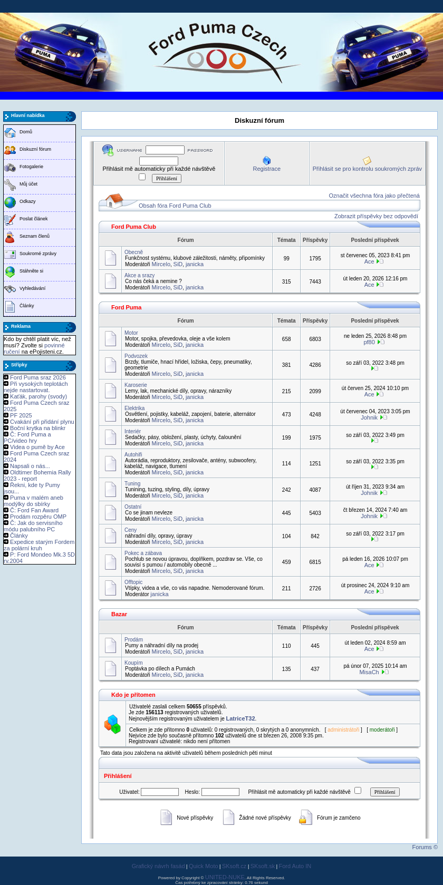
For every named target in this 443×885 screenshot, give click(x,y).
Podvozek (136, 356)
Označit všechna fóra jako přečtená (374, 195)
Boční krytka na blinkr (37, 428)
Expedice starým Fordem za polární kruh (39, 545)
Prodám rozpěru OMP (38, 516)
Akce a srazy (139, 275)
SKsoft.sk (263, 866)
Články (27, 305)
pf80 (368, 342)
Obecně (133, 252)
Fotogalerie (31, 166)
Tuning (132, 484)
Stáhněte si (31, 271)
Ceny (130, 530)
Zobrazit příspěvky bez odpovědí (376, 216)
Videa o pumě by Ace (37, 447)
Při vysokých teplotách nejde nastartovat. (36, 387)
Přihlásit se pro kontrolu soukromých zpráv (367, 169)
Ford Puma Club (133, 226)
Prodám (133, 640)
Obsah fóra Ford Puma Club (175, 205)
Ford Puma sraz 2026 (38, 377)
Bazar (119, 614)
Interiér (132, 431)
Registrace (267, 169)
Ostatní (132, 507)
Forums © (425, 847)
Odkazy (28, 201)
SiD (178, 264)
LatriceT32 (240, 718)
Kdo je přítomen (133, 695)
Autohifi (133, 455)
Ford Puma (126, 307)
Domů (26, 131)
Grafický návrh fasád (158, 866)
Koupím (133, 663)
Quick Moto (203, 866)
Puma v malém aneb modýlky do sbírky (33, 500)
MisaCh (369, 672)
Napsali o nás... (30, 466)
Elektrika (134, 408)
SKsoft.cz (234, 866)
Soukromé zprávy (38, 253)
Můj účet (28, 184)
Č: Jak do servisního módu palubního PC (33, 526)
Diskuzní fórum (35, 149)
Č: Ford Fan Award (34, 510)
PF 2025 (21, 415)
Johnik (369, 417)
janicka (195, 264)
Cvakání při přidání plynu (42, 422)
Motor (131, 333)
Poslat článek (34, 218)
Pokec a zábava (143, 553)
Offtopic (133, 582)
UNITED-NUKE (225, 877)
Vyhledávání (32, 288)
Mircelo (161, 264)
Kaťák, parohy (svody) (38, 396)
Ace (369, 261)
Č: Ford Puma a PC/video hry (27, 437)
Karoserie (135, 385)
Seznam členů (35, 236)
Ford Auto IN (295, 866)
